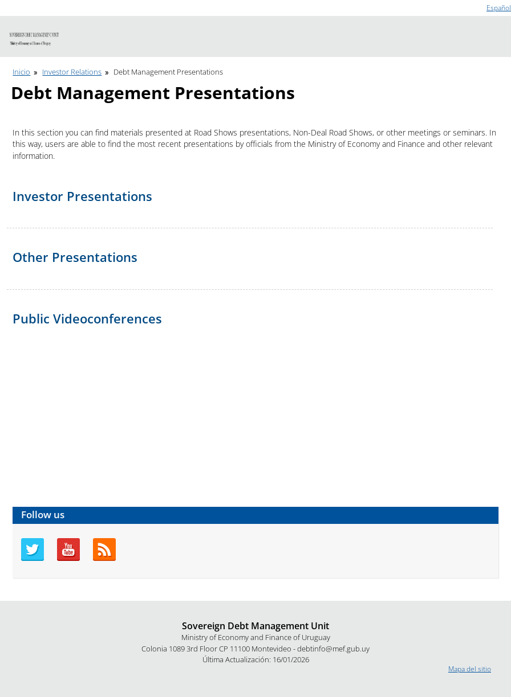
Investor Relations (72, 72)
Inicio (21, 72)
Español (498, 8)
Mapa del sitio (469, 669)
